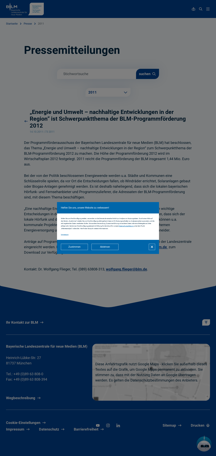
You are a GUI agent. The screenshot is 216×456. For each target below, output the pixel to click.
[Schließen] (152, 247)
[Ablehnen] (105, 247)
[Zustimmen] (74, 247)
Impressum (65, 234)
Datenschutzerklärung (126, 226)
